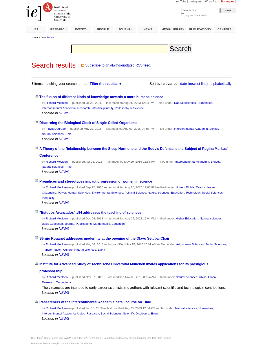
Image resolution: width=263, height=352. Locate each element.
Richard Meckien (57, 102)
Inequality (48, 197)
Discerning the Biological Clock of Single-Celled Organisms (88, 123)
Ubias (202, 277)
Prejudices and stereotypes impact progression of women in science (95, 181)
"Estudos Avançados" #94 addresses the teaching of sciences (90, 212)
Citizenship (49, 192)
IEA (36, 29)
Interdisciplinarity (102, 108)
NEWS (147, 29)
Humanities (204, 102)
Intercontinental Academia (59, 108)
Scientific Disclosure (136, 313)
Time (68, 134)
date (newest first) (194, 84)
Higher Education (187, 218)
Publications (84, 223)
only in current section (196, 15)
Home (50, 37)
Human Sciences (79, 192)
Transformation (51, 249)
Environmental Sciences (107, 192)
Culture (68, 249)
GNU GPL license (161, 338)
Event (101, 249)
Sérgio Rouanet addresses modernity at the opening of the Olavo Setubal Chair (104, 238)
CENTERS (224, 29)
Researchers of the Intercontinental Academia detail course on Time (95, 302)
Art (178, 244)
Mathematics (101, 223)
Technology (193, 192)
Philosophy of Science (129, 108)
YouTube (181, 1)
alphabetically (221, 84)
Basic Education (52, 223)
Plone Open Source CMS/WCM (53, 338)
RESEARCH (58, 29)
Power (62, 192)
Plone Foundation (105, 338)
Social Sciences (212, 192)
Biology (214, 128)
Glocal (212, 277)
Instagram (196, 1)
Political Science (135, 192)
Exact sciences (206, 187)
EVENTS (81, 29)
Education (177, 192)
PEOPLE (103, 29)
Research (83, 108)
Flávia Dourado (56, 128)
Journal (69, 223)
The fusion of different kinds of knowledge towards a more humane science (101, 97)
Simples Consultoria (81, 343)
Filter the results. (104, 84)
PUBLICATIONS (200, 29)
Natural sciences (185, 102)
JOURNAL (126, 29)
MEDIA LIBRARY (172, 29)
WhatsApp (211, 1)
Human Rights (185, 187)
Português (227, 1)
